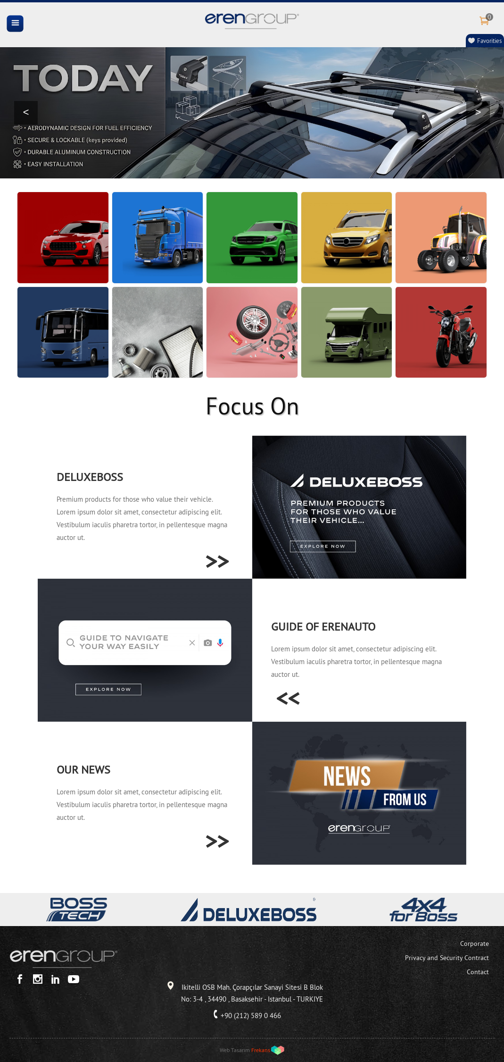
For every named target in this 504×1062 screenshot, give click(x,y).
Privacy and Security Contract (447, 957)
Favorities (489, 40)
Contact (478, 972)
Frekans (260, 1050)
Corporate (474, 943)
